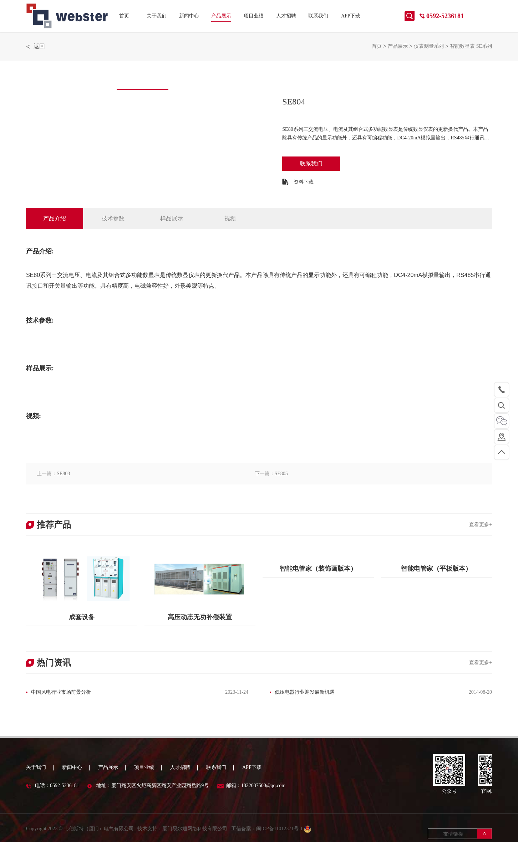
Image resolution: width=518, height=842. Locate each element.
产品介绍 (54, 218)
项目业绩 (254, 16)
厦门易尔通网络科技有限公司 (194, 836)
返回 (35, 46)
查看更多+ (480, 524)
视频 (230, 218)
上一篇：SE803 (53, 473)
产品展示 (221, 16)
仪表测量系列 (429, 46)
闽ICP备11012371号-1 (280, 836)
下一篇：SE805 (271, 473)
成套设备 (82, 617)
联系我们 (318, 16)
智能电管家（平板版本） (436, 568)
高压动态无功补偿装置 (200, 617)
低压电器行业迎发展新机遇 (305, 692)
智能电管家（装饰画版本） (318, 568)
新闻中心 (189, 16)
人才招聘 (286, 16)
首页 (124, 16)
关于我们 (157, 16)
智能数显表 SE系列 (471, 46)
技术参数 (113, 218)
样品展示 (171, 218)
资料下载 (298, 182)
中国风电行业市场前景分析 (61, 692)
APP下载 (350, 16)
